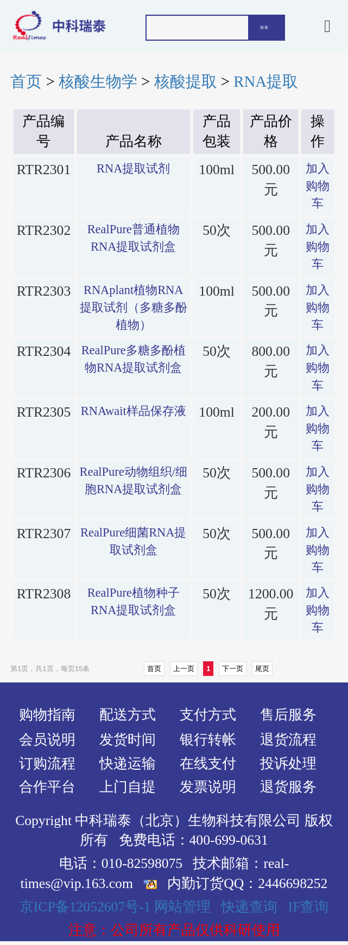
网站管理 (182, 907)
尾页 (262, 669)
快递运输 (127, 763)
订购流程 (47, 763)
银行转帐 (208, 740)
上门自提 (127, 787)
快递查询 (249, 907)
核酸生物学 (98, 81)
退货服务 (288, 787)
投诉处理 (288, 763)
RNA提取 (265, 81)
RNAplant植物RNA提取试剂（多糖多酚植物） (133, 307)
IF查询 (308, 907)
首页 (26, 81)
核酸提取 (185, 81)
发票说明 (208, 787)
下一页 (232, 669)
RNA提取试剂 (133, 168)
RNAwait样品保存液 (133, 411)
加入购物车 (318, 186)
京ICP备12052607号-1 (85, 907)
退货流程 (288, 740)
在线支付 (208, 763)
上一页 (183, 669)
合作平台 (47, 787)
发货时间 (127, 740)
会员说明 (47, 740)
